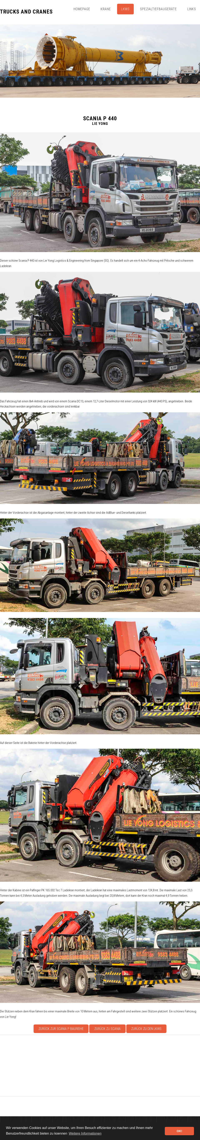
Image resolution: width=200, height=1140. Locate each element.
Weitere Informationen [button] (85, 1133)
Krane (106, 9)
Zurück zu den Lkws (146, 1029)
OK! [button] (179, 1131)
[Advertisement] (100, 1065)
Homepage (82, 9)
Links (191, 9)
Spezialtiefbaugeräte (158, 9)
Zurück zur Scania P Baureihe (61, 1029)
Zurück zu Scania (107, 1029)
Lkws (125, 9)
